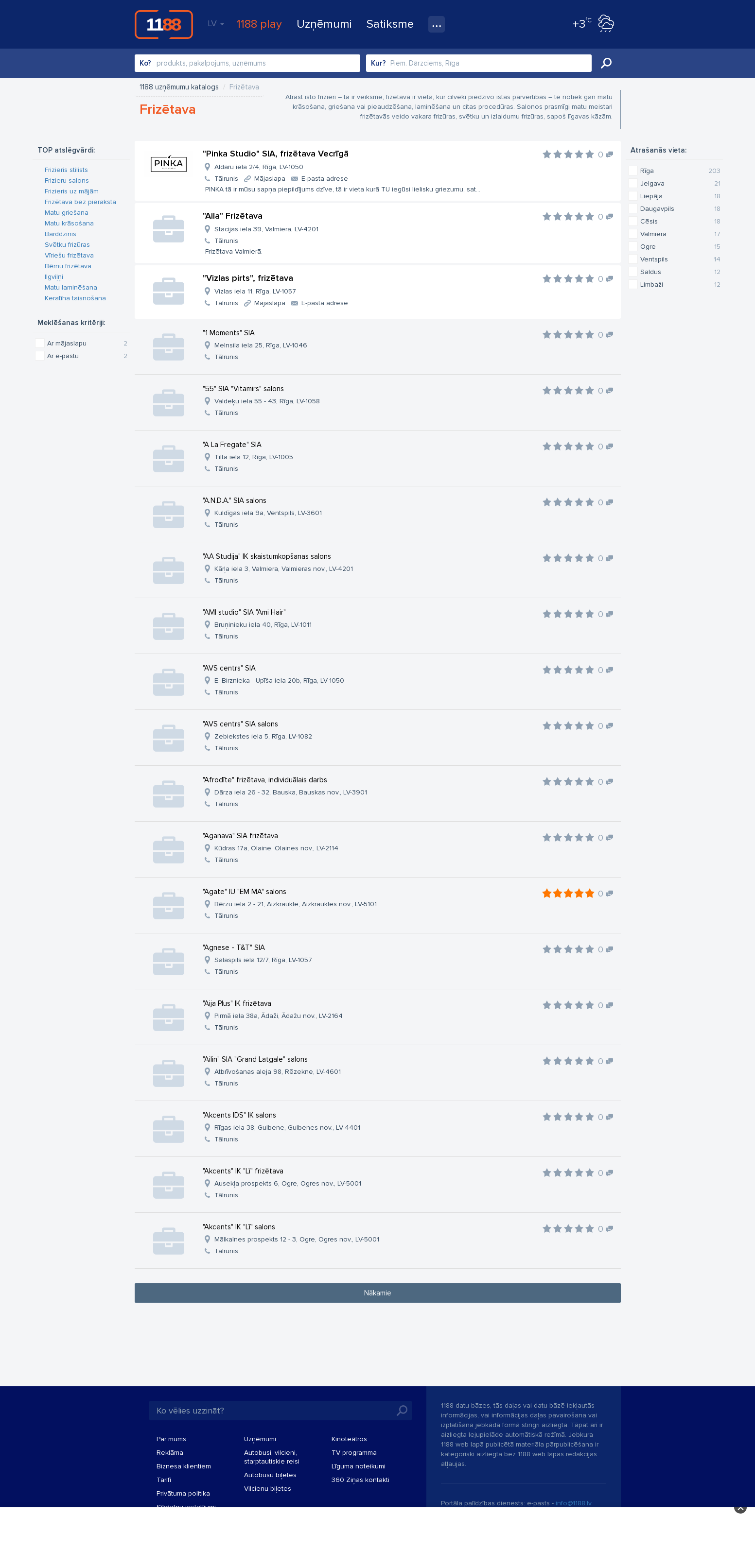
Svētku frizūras (67, 245)
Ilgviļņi (54, 277)
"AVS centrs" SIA (229, 668)
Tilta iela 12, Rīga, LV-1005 (253, 457)
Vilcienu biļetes (267, 1488)
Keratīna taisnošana (75, 298)
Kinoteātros (349, 1439)
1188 (164, 24)
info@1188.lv (574, 1503)
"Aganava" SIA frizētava (240, 835)
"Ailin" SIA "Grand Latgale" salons (255, 1059)
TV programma (354, 1452)
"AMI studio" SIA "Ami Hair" (244, 612)
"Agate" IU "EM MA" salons (244, 891)
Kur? (378, 63)
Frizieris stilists (66, 170)
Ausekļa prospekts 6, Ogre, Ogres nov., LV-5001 (287, 1183)
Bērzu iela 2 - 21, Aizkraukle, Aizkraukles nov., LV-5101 (295, 904)
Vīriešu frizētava (69, 255)
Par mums (171, 1439)
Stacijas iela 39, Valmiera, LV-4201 (266, 229)
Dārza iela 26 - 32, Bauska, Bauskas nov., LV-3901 (290, 792)
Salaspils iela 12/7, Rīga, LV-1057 (263, 960)
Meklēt (606, 63)
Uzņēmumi (324, 24)
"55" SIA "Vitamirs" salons (243, 388)
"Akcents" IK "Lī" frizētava (243, 1171)
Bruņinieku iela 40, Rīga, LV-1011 (263, 624)
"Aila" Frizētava (233, 215)
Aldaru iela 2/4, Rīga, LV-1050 (258, 167)
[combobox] (247, 63)
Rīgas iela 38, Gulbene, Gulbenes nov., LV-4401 (287, 1127)
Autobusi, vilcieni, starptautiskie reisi (271, 1456)
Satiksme (390, 24)
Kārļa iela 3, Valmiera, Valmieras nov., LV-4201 (283, 569)
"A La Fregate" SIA (232, 444)
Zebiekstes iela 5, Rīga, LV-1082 (263, 736)
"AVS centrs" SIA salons (240, 724)
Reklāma (170, 1452)
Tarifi (164, 1480)
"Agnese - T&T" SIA (234, 947)
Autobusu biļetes (270, 1475)
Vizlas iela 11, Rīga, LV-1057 (255, 291)
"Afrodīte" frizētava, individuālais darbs (265, 780)
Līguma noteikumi (359, 1466)
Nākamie (377, 1293)
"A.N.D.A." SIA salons (234, 500)
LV (216, 23)
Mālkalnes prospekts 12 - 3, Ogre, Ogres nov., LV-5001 (296, 1239)
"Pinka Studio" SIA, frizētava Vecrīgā (276, 153)
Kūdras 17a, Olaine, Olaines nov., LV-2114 (276, 848)
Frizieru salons (67, 180)
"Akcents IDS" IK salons (239, 1115)
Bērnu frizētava (68, 266)
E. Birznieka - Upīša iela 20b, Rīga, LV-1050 (279, 680)
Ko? (145, 63)
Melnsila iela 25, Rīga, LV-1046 (260, 345)
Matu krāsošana (69, 223)
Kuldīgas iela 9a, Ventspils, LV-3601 (268, 513)
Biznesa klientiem (184, 1466)
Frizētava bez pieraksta (80, 202)
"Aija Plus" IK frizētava (237, 1003)
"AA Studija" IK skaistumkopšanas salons (267, 556)
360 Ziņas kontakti (360, 1480)
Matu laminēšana (71, 287)
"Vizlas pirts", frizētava (248, 278)
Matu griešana (66, 212)
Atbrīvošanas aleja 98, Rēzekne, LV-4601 (277, 1072)
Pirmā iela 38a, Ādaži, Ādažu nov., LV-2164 (278, 1016)
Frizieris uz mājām (72, 191)
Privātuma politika (183, 1493)
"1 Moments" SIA (229, 332)
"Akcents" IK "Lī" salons (239, 1227)
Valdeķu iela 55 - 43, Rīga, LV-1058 (267, 401)
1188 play (259, 24)
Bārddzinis (60, 234)
